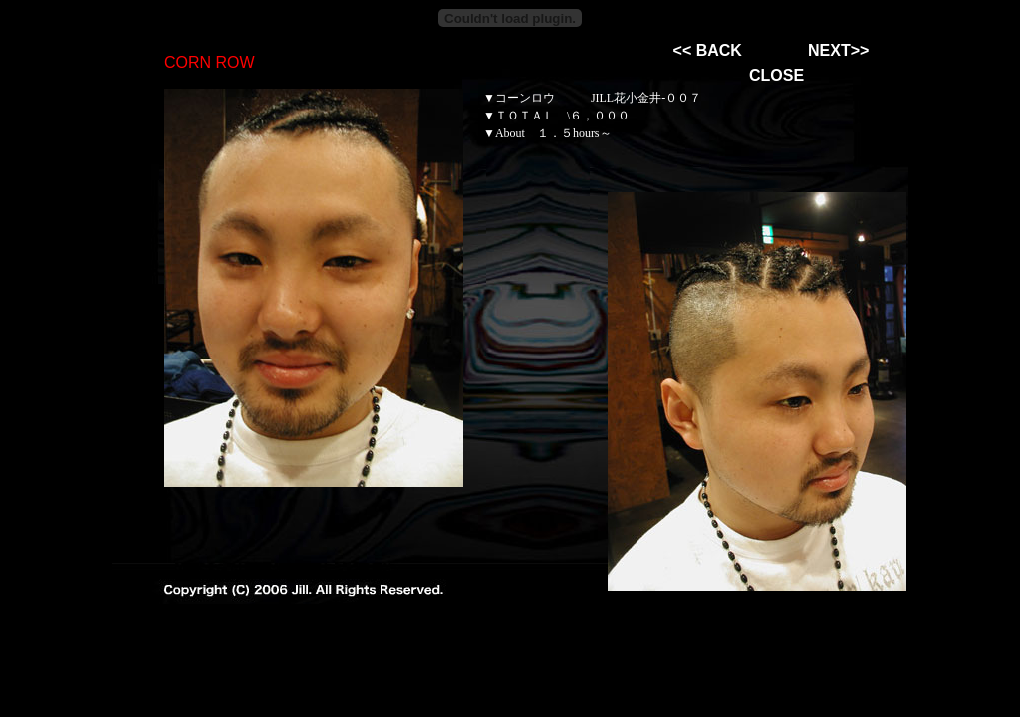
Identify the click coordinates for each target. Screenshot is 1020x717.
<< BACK (707, 50)
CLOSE (776, 75)
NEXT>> (838, 50)
